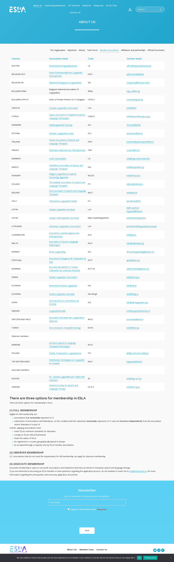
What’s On (72, 549)
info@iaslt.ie (132, 192)
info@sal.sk (131, 285)
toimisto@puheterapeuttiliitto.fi (140, 141)
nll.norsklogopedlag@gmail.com (140, 251)
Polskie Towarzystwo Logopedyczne (65, 353)
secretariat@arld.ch (135, 319)
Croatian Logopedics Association (63, 108)
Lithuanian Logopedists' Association (65, 226)
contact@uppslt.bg (135, 99)
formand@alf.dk (134, 125)
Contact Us (101, 549)
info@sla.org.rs (133, 277)
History (82, 50)
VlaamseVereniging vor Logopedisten (65, 82)
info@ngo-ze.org (134, 378)
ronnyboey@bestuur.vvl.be (138, 82)
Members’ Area (87, 549)
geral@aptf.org (133, 260)
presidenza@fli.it (134, 201)
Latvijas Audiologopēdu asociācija (64, 218)
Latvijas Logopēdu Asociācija (62, 209)
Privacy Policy (90, 509)
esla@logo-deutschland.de (138, 158)
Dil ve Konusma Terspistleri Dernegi (65, 327)
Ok (139, 558)
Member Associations (109, 50)
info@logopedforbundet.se (138, 311)
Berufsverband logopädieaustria (63, 65)
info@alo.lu (131, 235)
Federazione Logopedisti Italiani (63, 201)
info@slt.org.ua (133, 387)
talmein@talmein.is (135, 184)
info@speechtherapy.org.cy (138, 116)
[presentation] (69, 519)
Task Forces (92, 50)
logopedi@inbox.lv (134, 211)
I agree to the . (88, 509)
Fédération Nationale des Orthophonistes (67, 150)
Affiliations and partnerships (133, 50)
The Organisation (57, 50)
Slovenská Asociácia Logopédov (63, 285)
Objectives (72, 50)
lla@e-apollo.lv (133, 208)
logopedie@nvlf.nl (134, 361)
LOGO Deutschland (57, 158)
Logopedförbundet (57, 311)
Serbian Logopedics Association (63, 277)
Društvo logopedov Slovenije (61, 294)
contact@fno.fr (133, 150)
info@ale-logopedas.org (137, 302)
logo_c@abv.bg (133, 91)
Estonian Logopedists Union (61, 133)
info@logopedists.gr (135, 167)
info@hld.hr (131, 108)
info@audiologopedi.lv (136, 218)
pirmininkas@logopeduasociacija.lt (142, 226)
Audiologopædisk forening (60, 125)
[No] (170, 557)
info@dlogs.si (132, 294)
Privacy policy (150, 558)
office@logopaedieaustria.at (139, 65)
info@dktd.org (133, 327)
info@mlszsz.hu (133, 175)
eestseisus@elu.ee (135, 133)
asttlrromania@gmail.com (138, 268)
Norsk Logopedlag (57, 251)
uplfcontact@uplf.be (135, 74)
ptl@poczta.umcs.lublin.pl (137, 353)
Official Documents (155, 50)
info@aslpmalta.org (135, 243)
